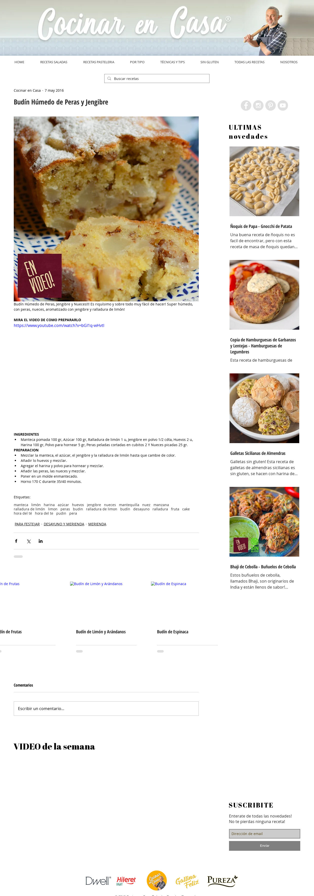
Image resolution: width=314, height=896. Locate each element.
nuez (146, 505)
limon (53, 509)
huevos (78, 505)
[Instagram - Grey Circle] (258, 105)
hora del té (23, 513)
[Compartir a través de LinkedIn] (40, 541)
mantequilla (129, 505)
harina (49, 505)
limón (36, 505)
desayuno (141, 509)
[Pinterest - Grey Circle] (270, 105)
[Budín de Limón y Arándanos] (106, 602)
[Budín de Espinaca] (187, 602)
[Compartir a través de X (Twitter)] (28, 541)
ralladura (160, 509)
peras (65, 509)
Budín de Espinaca (172, 632)
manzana (161, 505)
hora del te (44, 513)
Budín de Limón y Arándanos (101, 632)
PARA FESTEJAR (27, 524)
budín (125, 509)
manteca (21, 505)
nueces (110, 505)
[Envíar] (264, 846)
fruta (175, 509)
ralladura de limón (29, 509)
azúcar (63, 505)
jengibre (94, 505)
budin (78, 509)
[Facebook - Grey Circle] (246, 105)
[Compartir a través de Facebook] (16, 541)
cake (186, 509)
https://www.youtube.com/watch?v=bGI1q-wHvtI (59, 325)
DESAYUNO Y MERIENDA (64, 524)
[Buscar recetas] (156, 78)
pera (73, 513)
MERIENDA (97, 524)
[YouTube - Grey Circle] (283, 105)
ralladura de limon (101, 509)
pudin (61, 513)
